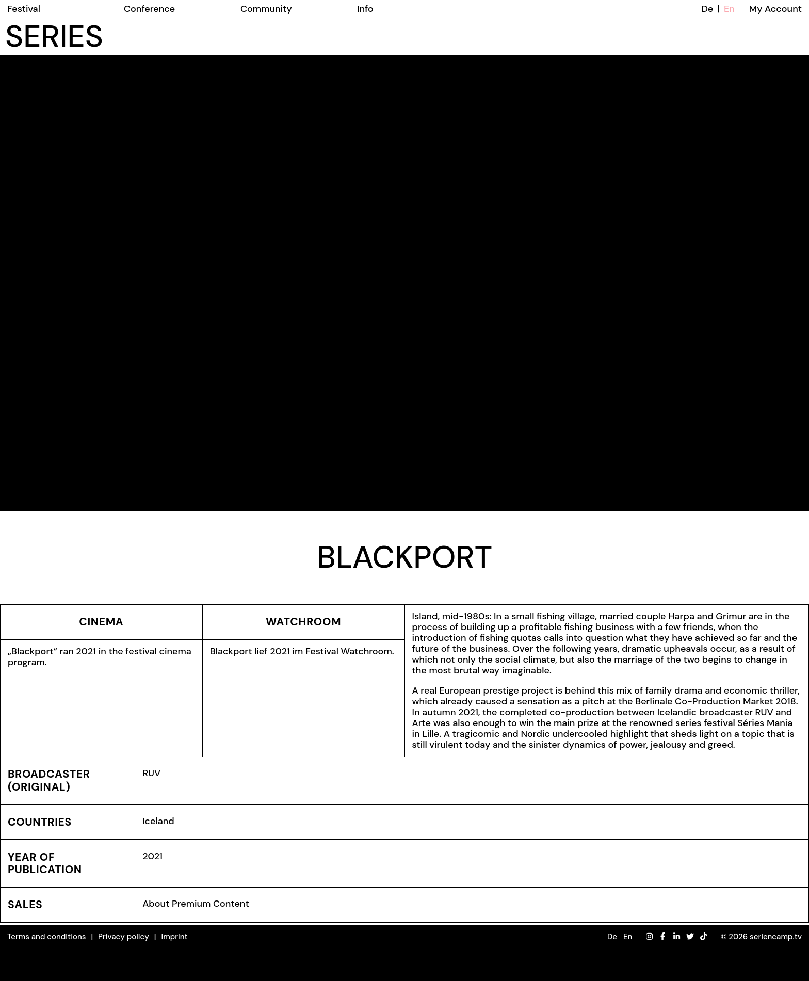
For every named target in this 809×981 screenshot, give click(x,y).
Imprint (174, 936)
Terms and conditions (46, 936)
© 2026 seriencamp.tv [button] (761, 936)
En (729, 9)
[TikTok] (703, 936)
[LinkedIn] (677, 936)
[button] (619, 936)
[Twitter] (690, 936)
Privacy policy (123, 936)
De (708, 9)
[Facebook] (663, 936)
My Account (775, 9)
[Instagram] (649, 936)
